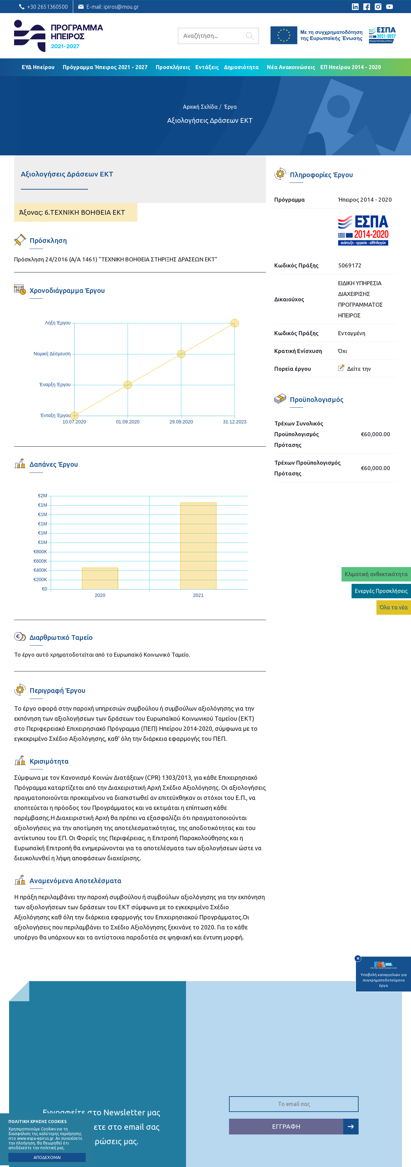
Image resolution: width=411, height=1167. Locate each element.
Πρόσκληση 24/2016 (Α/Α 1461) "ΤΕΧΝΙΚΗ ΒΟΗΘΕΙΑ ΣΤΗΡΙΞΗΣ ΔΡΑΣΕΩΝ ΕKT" (115, 259)
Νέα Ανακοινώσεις (291, 67)
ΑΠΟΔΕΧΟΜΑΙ (47, 1157)
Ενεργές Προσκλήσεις (381, 591)
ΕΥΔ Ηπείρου (38, 67)
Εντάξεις (207, 67)
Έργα (230, 107)
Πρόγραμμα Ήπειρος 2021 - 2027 (105, 67)
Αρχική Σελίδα (200, 107)
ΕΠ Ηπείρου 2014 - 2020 (350, 67)
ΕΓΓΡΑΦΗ (315, 1126)
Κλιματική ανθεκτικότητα (376, 574)
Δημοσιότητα (241, 67)
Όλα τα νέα (394, 607)
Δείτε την (354, 368)
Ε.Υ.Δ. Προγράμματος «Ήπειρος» (58, 35)
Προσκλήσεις (173, 67)
